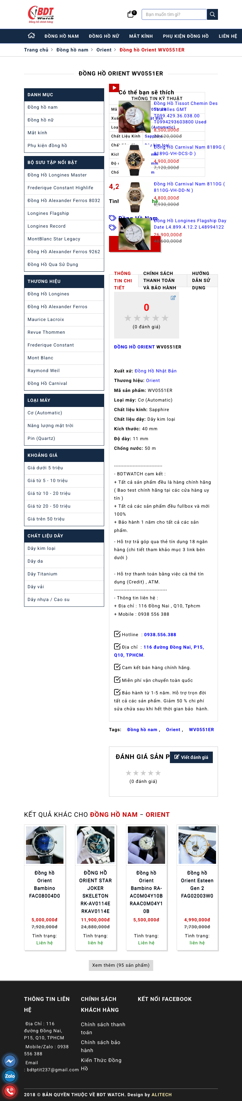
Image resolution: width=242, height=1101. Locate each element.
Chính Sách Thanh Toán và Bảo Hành (159, 280)
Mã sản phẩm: (130, 390)
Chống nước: (128, 448)
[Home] (31, 36)
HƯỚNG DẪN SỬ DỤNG (201, 280)
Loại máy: (125, 400)
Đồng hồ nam (72, 50)
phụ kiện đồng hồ (186, 36)
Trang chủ (36, 50)
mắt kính (141, 36)
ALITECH (162, 1094)
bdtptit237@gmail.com (53, 1070)
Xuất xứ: (123, 371)
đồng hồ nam (62, 36)
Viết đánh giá (191, 757)
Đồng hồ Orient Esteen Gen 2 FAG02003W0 (197, 884)
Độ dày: (122, 438)
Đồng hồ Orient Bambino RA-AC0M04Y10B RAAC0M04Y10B (146, 892)
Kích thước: (127, 429)
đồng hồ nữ (104, 36)
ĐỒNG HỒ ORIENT (134, 347)
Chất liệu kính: (131, 409)
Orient (104, 50)
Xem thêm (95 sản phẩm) (121, 965)
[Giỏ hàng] (131, 14)
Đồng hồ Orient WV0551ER (152, 50)
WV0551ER (201, 729)
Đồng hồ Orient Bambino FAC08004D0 (44, 884)
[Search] (212, 14)
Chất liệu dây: (130, 419)
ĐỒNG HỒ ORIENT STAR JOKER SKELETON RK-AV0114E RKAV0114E (95, 892)
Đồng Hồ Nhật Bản (156, 371)
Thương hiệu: (129, 380)
